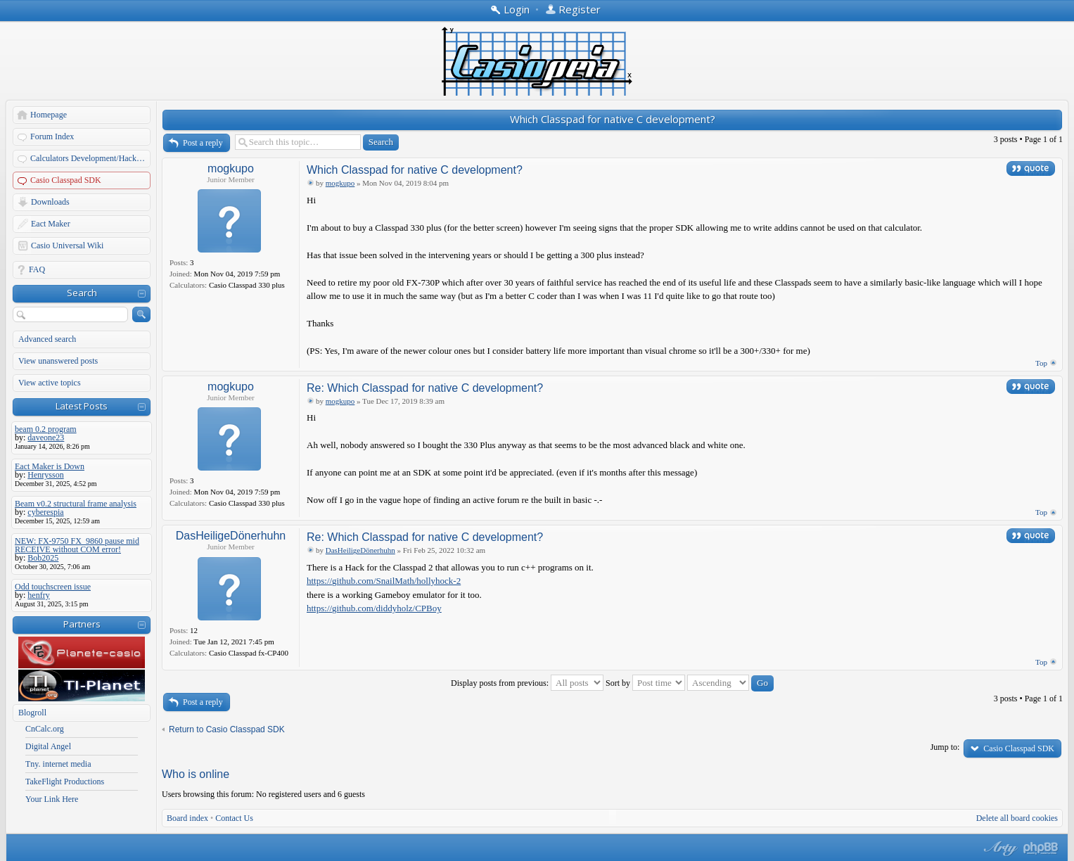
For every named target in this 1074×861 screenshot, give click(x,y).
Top (1041, 363)
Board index (187, 818)
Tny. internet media (58, 764)
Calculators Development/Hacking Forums (91, 158)
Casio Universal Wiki (67, 245)
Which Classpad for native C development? (612, 119)
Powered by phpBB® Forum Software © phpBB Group (1041, 848)
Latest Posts (82, 406)
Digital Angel (48, 746)
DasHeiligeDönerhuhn (231, 536)
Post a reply (203, 142)
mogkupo (230, 168)
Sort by (645, 683)
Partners (82, 624)
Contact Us (234, 818)
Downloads (50, 202)
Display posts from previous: (527, 683)
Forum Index (52, 136)
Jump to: (945, 747)
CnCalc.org (44, 729)
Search (82, 292)
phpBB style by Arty (999, 848)
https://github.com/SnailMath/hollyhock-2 (384, 580)
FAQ (37, 269)
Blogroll (32, 713)
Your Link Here (51, 799)
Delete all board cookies (1017, 818)
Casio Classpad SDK (65, 180)
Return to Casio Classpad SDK (227, 729)
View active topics (49, 383)
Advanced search (47, 339)
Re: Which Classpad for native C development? (425, 388)
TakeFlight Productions (64, 781)
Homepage (48, 115)
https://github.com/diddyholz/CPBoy (374, 608)
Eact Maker (50, 224)
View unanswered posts (58, 361)
